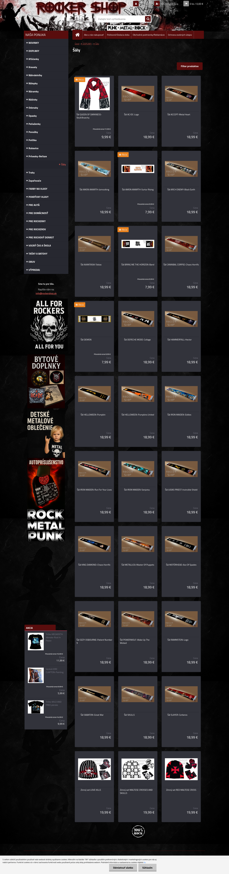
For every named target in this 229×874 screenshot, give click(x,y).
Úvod (77, 43)
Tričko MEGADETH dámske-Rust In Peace (54, 637)
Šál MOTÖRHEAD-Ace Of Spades (181, 564)
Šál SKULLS (129, 714)
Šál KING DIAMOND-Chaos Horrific (94, 564)
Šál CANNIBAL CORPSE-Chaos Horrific (181, 264)
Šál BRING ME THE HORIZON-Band (137, 264)
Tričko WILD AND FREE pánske (54, 703)
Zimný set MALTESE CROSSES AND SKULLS (136, 791)
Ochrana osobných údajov (180, 34)
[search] (148, 19)
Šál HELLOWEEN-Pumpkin (93, 414)
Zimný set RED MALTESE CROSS (181, 789)
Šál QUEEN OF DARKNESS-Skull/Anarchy (89, 116)
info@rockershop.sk (46, 293)
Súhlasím (147, 868)
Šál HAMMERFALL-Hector (179, 339)
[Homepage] (78, 35)
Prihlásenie (146, 4)
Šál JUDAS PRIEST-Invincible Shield (181, 489)
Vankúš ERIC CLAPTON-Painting (54, 670)
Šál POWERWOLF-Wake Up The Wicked (134, 641)
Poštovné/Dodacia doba (118, 34)
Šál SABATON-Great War (92, 714)
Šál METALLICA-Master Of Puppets (137, 564)
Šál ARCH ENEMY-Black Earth (181, 189)
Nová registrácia (169, 4)
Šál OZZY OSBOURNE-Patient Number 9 (94, 641)
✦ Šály (96, 43)
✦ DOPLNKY (86, 43)
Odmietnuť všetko (123, 868)
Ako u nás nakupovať (94, 34)
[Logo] (46, 19)
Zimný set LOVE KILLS (91, 789)
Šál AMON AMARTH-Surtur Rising (137, 189)
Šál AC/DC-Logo (131, 114)
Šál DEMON (86, 339)
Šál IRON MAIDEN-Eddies (179, 414)
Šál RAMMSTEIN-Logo (177, 639)
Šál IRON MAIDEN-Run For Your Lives (94, 489)
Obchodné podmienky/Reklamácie (149, 34)
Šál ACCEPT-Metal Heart (178, 114)
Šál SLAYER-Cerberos (177, 714)
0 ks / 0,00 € (196, 4)
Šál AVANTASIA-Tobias (91, 264)
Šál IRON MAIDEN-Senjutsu (137, 489)
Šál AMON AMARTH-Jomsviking (94, 189)
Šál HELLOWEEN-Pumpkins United (137, 414)
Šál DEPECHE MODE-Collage (137, 339)
